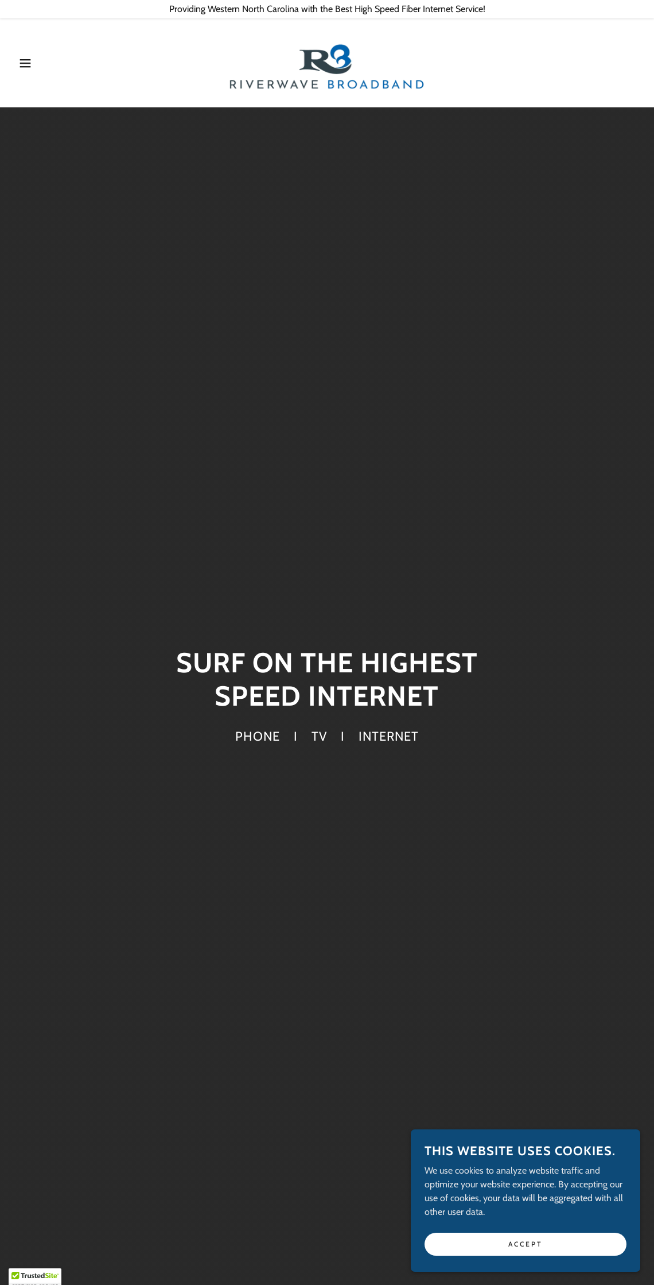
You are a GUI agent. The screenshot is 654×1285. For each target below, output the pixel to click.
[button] (33, 63)
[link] (327, 61)
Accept (525, 1251)
